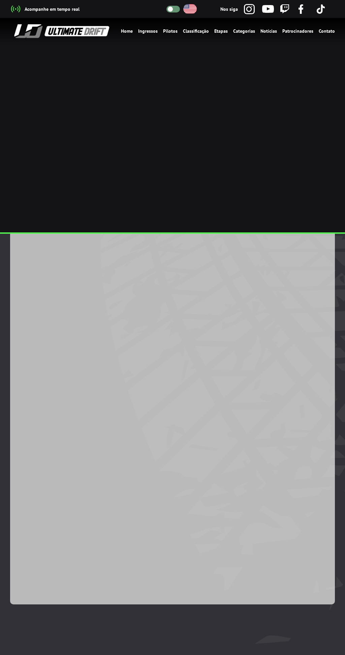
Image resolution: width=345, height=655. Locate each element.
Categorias (244, 31)
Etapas (221, 31)
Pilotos (170, 31)
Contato (327, 31)
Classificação (196, 31)
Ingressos (148, 31)
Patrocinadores (297, 31)
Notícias (268, 31)
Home (127, 31)
